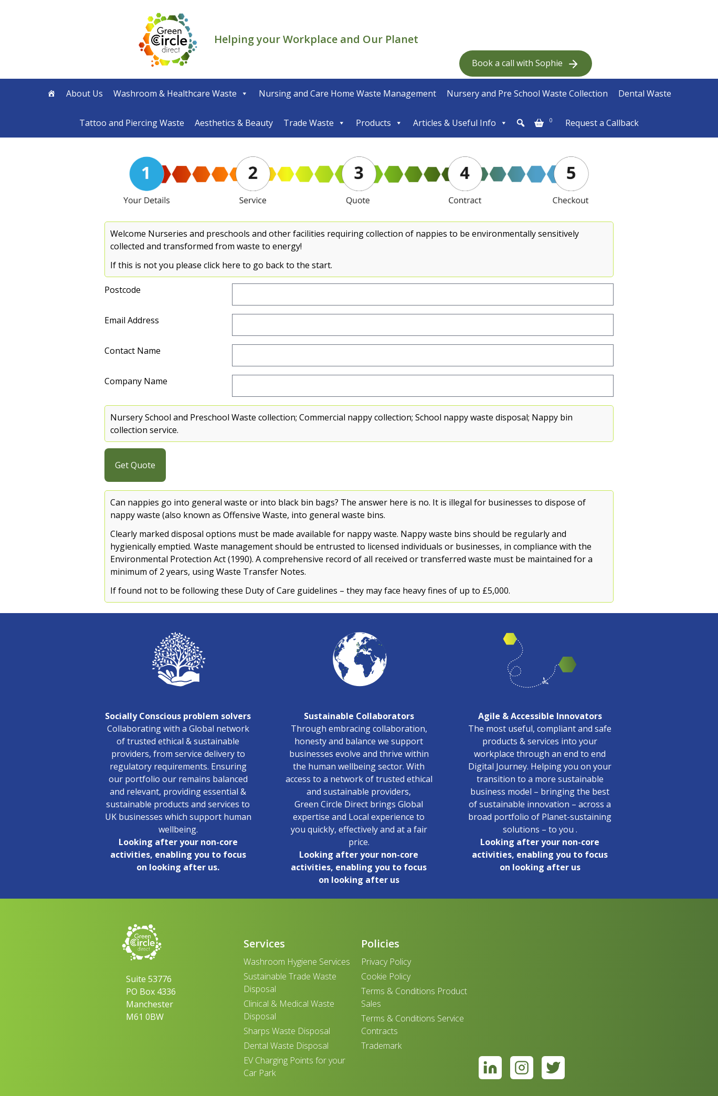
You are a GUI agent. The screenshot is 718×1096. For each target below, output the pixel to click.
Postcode (122, 290)
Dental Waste (644, 93)
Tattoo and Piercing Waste (131, 123)
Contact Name (132, 350)
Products (379, 123)
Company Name (135, 381)
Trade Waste (314, 123)
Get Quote (135, 465)
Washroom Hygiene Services (297, 961)
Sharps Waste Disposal (287, 1031)
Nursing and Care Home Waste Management (347, 93)
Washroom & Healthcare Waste (180, 93)
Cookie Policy (385, 976)
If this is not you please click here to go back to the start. (221, 265)
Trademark (381, 1045)
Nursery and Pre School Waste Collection (527, 93)
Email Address (131, 320)
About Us (84, 93)
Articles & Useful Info (460, 123)
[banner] (168, 39)
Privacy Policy (386, 961)
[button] (521, 123)
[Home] (51, 93)
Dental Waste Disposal (286, 1045)
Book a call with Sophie (525, 63)
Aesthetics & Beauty (234, 123)
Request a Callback (602, 123)
